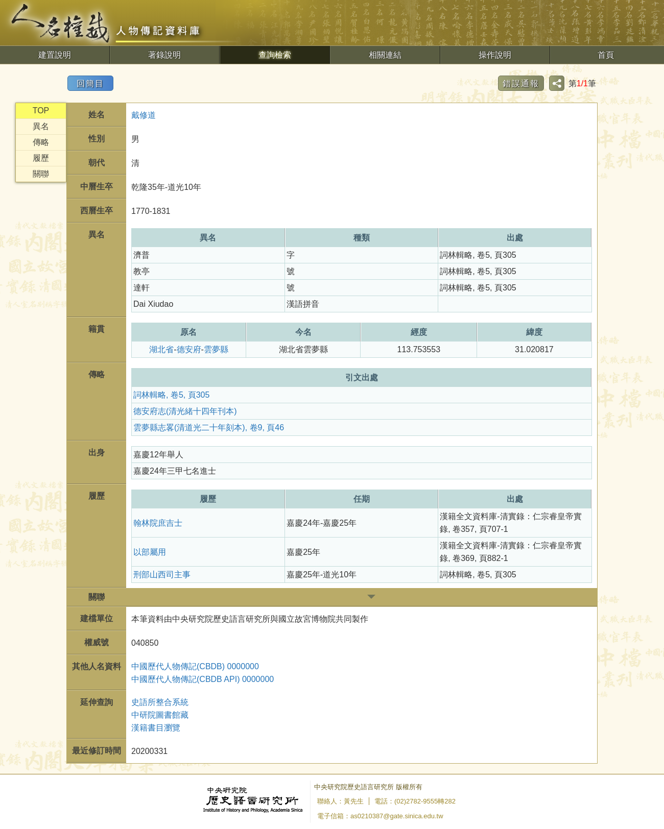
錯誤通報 (521, 83)
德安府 (189, 349)
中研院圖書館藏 (159, 715)
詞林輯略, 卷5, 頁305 (171, 395)
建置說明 (54, 55)
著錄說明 (164, 55)
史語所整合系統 (159, 702)
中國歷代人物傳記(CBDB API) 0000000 (202, 679)
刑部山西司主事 (162, 574)
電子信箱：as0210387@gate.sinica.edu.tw (380, 816)
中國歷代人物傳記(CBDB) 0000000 (195, 666)
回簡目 (90, 83)
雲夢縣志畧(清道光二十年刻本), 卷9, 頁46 (208, 427)
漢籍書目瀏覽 (155, 727)
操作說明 (495, 55)
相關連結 (385, 55)
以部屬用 (149, 552)
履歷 (41, 158)
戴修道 (143, 115)
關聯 (41, 173)
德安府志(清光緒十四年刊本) (185, 411)
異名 (41, 126)
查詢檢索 (274, 55)
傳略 (41, 142)
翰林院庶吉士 (157, 523)
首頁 (606, 55)
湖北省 (161, 349)
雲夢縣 (216, 349)
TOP (41, 110)
